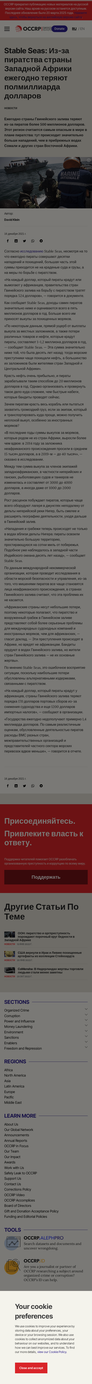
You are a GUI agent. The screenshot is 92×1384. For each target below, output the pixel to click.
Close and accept (31, 1368)
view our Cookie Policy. (52, 1352)
